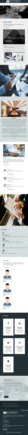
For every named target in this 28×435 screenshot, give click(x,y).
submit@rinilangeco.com (15, 406)
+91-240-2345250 (6, 406)
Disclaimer (15, 403)
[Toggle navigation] (14, 4)
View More (6, 27)
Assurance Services (19, 328)
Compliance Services (8, 328)
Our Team (8, 403)
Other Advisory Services (19, 347)
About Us (4, 403)
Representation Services (8, 347)
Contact (11, 403)
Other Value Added (8, 366)
